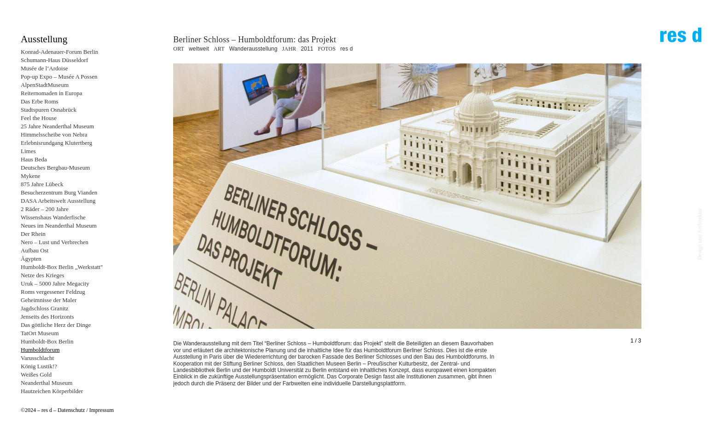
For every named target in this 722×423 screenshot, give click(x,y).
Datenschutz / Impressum (86, 410)
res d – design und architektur (680, 39)
